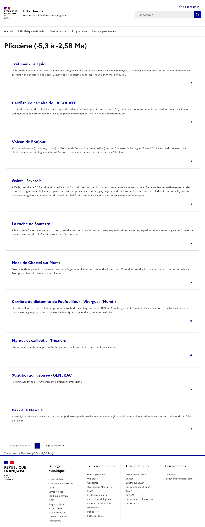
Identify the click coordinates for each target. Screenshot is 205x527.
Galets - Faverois (26, 181)
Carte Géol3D (55, 479)
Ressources (56, 31)
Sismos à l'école (95, 516)
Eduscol (130, 478)
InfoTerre (92, 491)
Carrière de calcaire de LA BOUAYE (44, 103)
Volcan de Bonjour (29, 142)
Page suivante (53, 445)
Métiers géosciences (104, 31)
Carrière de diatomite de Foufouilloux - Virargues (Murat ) (64, 301)
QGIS (51, 500)
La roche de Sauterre (31, 224)
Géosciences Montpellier (100, 487)
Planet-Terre (93, 511)
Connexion (170, 474)
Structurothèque (57, 512)
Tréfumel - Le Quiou (30, 64)
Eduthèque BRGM (135, 482)
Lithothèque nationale (31, 31)
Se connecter (191, 7)
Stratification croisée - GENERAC (42, 375)
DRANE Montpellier (136, 474)
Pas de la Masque (27, 410)
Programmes (79, 31)
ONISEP (130, 495)
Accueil (8, 31)
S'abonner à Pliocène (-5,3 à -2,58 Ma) (28, 453)
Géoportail (92, 482)
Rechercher (197, 14)
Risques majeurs (56, 504)
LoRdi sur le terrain (58, 496)
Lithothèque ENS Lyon (99, 503)
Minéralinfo (93, 507)
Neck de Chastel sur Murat (36, 263)
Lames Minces (55, 491)
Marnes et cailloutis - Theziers (39, 340)
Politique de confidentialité (178, 478)
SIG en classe (55, 508)
